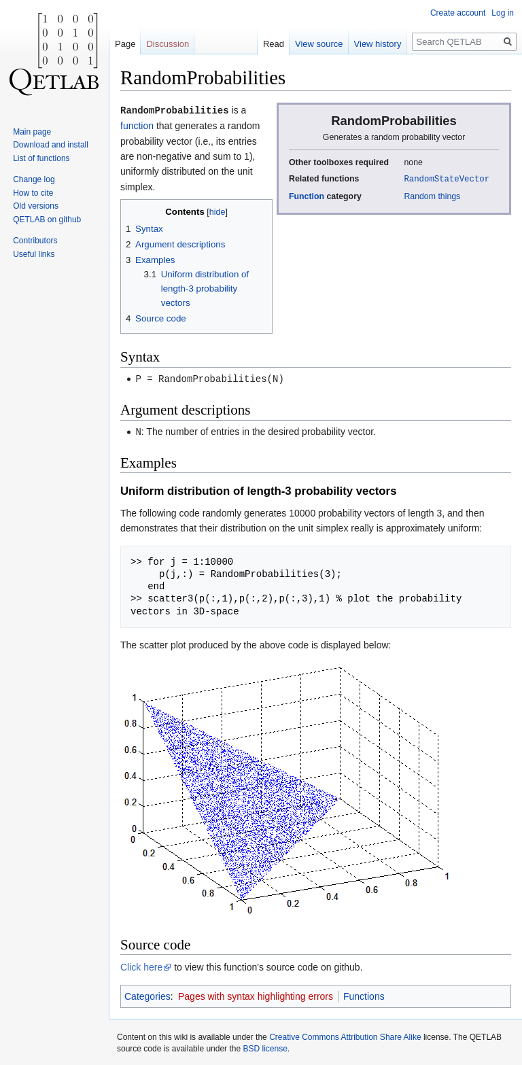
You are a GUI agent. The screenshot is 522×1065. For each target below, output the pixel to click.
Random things (432, 195)
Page (125, 44)
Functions (364, 994)
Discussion (167, 44)
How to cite (33, 193)
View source (319, 44)
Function (306, 195)
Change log (33, 179)
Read (273, 44)
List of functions (41, 158)
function (137, 125)
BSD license (265, 1046)
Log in (502, 13)
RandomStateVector (446, 178)
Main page (32, 132)
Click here (141, 965)
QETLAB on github (47, 219)
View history (378, 44)
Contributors (35, 240)
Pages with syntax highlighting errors (255, 994)
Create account (457, 13)
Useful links (33, 254)
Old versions (35, 206)
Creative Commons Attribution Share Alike (345, 1035)
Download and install (50, 145)
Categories (147, 994)
